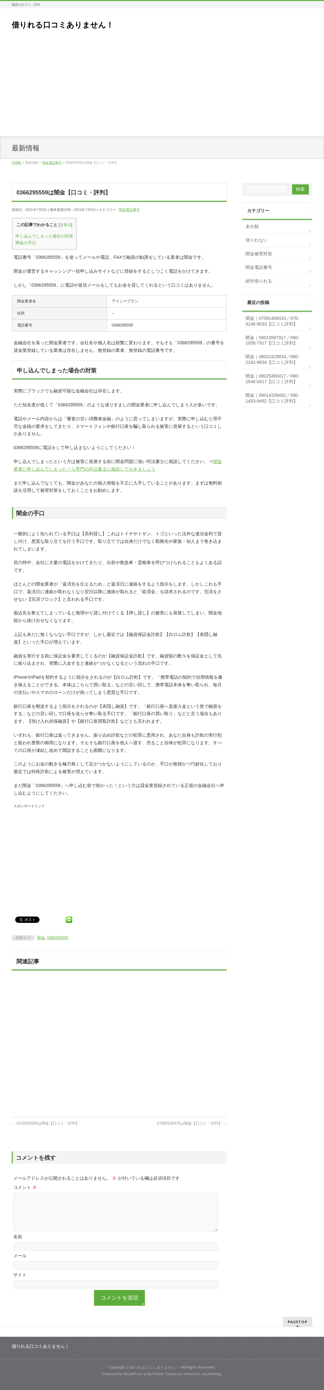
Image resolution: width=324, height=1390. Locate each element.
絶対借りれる (259, 280)
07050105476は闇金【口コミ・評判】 (192, 1123)
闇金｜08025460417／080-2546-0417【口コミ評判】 (272, 378)
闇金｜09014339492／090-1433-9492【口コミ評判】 (272, 398)
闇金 (41, 938)
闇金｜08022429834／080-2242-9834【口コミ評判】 (272, 359)
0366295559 (57, 938)
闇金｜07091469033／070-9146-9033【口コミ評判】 (272, 321)
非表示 (65, 225)
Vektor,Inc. (192, 1374)
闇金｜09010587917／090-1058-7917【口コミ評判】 (272, 340)
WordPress (133, 1374)
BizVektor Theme (162, 1374)
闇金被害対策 (259, 253)
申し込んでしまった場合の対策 (44, 236)
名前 (17, 1236)
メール (20, 1255)
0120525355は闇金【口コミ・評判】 (45, 1123)
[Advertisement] (162, 89)
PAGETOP (298, 1322)
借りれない (257, 240)
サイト (20, 1274)
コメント (25, 1187)
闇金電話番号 (129, 210)
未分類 (252, 226)
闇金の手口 (26, 242)
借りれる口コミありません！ (63, 25)
